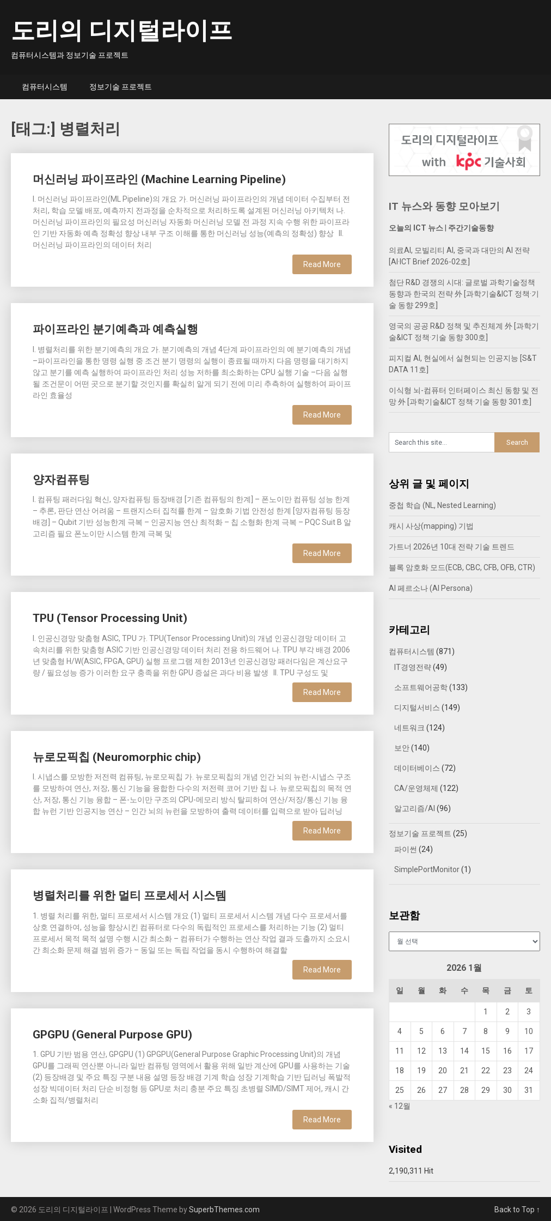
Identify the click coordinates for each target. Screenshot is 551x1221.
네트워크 (409, 727)
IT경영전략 (412, 667)
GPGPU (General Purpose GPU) (112, 1034)
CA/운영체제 (416, 788)
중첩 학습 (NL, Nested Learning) (442, 505)
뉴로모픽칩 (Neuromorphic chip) (117, 757)
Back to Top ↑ (517, 1209)
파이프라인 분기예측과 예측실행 (115, 329)
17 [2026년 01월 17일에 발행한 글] (528, 1051)
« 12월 (400, 1106)
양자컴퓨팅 (61, 479)
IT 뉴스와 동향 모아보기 (444, 206)
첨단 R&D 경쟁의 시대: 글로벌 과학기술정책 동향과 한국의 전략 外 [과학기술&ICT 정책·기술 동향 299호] (464, 294)
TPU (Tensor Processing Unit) (110, 618)
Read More (322, 264)
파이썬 (405, 849)
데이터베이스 (417, 768)
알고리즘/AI (414, 808)
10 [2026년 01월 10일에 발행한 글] (528, 1031)
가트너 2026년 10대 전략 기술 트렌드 (452, 546)
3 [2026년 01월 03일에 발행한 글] (528, 1011)
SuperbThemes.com (224, 1209)
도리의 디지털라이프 (121, 30)
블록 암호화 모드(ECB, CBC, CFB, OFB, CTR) (462, 567)
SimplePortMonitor (427, 869)
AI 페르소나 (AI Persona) (431, 588)
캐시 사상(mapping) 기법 (431, 526)
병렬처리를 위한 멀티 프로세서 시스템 (129, 895)
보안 (401, 748)
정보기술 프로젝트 (120, 86)
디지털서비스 (417, 707)
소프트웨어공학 (421, 687)
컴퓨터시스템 (45, 86)
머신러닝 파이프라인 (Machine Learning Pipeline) (159, 179)
